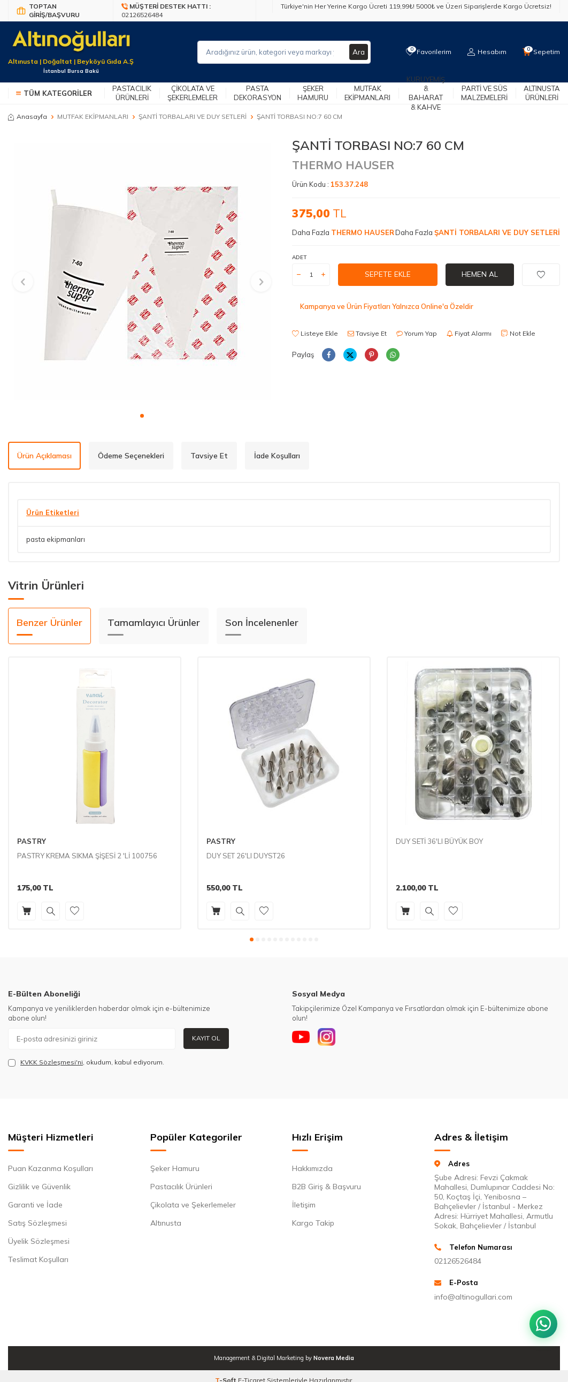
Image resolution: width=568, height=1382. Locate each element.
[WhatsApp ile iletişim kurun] (541, 1318)
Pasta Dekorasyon (257, 93)
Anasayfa (27, 116)
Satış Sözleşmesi (37, 1223)
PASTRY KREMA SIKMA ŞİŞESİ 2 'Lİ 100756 (87, 855)
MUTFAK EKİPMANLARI (92, 116)
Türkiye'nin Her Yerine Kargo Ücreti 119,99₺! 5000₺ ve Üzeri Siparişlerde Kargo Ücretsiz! (416, 6)
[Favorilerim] (426, 52)
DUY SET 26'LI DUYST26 (245, 855)
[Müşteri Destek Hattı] (184, 10)
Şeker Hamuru (312, 93)
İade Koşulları (277, 455)
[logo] (71, 45)
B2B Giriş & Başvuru (326, 1186)
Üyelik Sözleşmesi (39, 1241)
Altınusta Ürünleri (542, 93)
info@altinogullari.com (473, 1297)
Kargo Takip (313, 1223)
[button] (142, 416)
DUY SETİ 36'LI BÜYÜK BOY (439, 841)
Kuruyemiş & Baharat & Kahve (425, 93)
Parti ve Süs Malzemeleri (484, 93)
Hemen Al (480, 274)
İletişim (304, 1205)
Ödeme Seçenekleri (131, 455)
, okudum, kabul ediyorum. (86, 1062)
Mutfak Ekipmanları (367, 93)
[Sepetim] (540, 52)
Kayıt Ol (206, 1038)
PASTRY (31, 841)
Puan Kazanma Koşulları (50, 1168)
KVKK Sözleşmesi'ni (51, 1062)
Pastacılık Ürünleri (131, 93)
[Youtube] (302, 1038)
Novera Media (333, 1358)
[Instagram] (332, 1038)
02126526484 (457, 1261)
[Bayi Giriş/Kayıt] (61, 10)
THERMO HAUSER (343, 165)
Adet (299, 257)
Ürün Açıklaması (44, 455)
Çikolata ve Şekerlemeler (192, 93)
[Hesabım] (485, 52)
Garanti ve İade (35, 1205)
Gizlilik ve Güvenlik (39, 1186)
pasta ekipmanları (55, 539)
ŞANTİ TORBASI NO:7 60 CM (299, 116)
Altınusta (165, 1223)
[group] (142, 272)
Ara (358, 52)
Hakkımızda (312, 1168)
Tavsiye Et (367, 333)
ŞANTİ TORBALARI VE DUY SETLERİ (193, 116)
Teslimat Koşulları (38, 1259)
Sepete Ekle (388, 274)
